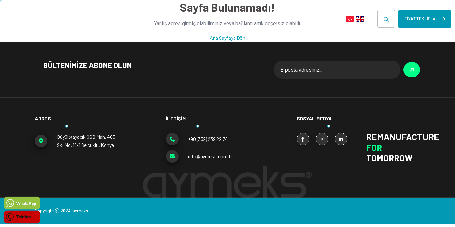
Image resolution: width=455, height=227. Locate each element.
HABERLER (249, 18)
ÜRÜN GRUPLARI (158, 18)
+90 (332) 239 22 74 (208, 139)
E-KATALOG (288, 18)
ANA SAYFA (114, 18)
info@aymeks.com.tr (210, 156)
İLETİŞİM (324, 18)
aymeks (80, 210)
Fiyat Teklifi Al (424, 18)
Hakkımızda (209, 18)
